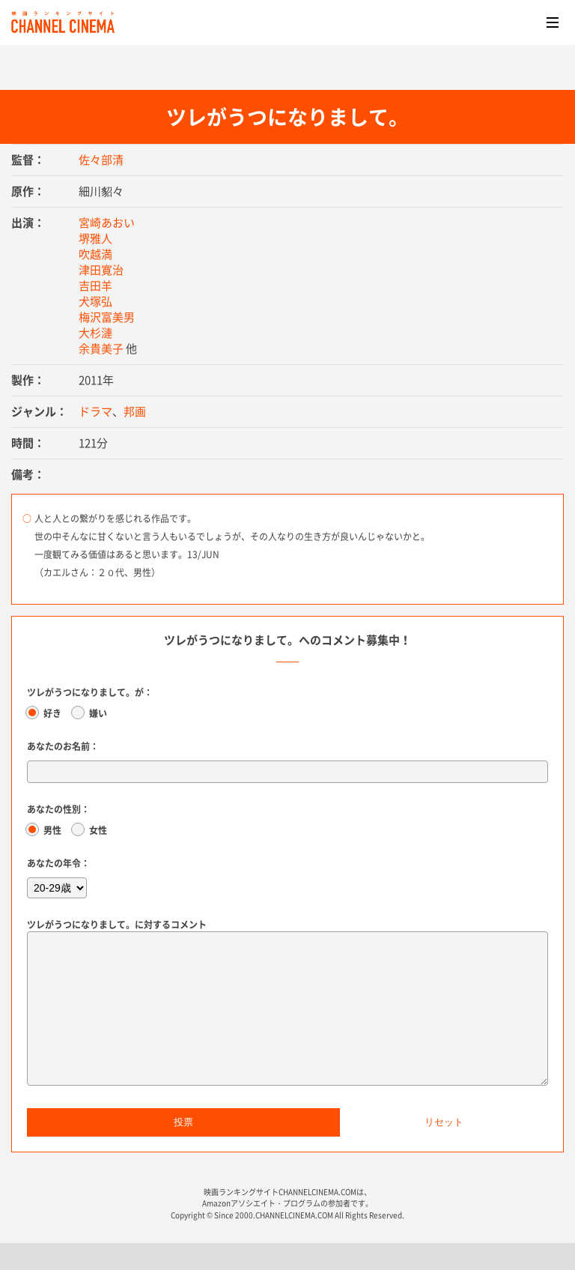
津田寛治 (101, 269)
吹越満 (95, 254)
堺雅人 (95, 238)
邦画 (135, 411)
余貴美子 (101, 348)
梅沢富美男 (107, 317)
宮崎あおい (107, 222)
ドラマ (95, 411)
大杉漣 (95, 332)
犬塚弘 (95, 301)
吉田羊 (95, 285)
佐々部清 (101, 159)
